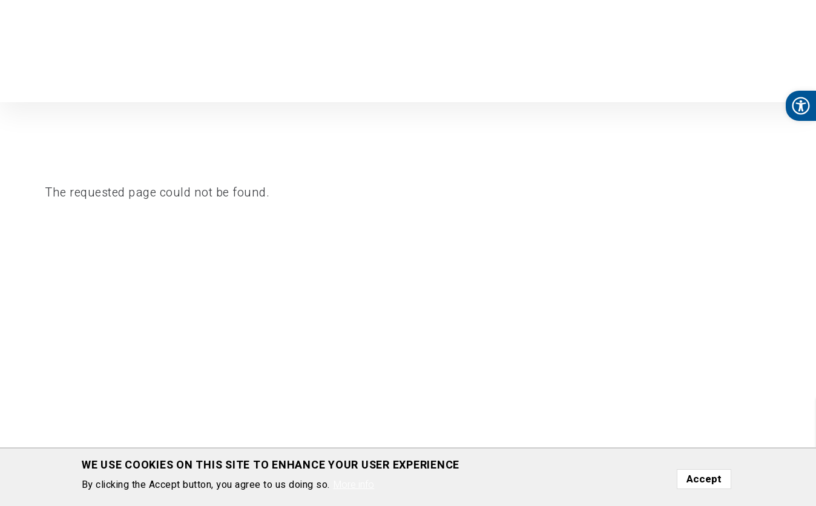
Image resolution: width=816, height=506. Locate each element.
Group (378, 77)
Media (697, 77)
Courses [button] (648, 77)
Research (332, 77)
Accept (704, 479)
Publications (430, 77)
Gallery (738, 77)
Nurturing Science (574, 77)
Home (285, 77)
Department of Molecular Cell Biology (75, 50)
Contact (783, 77)
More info (353, 484)
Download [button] (496, 77)
